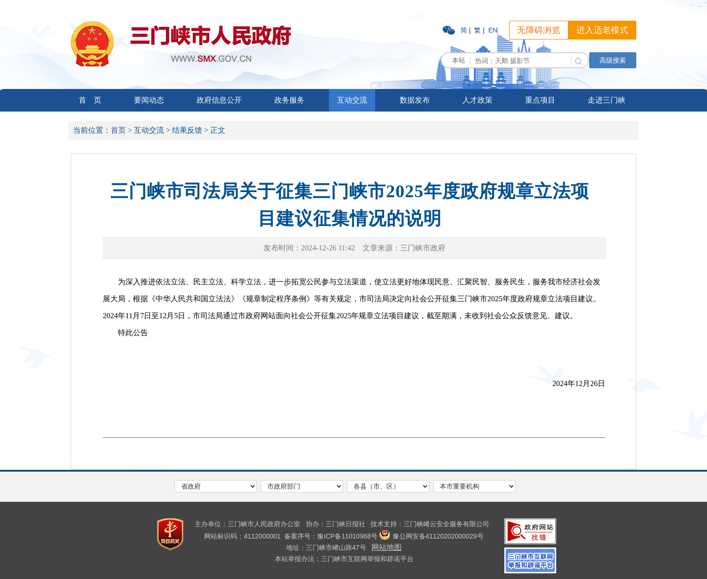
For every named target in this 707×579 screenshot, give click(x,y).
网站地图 (386, 547)
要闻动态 (149, 100)
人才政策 (477, 100)
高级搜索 (613, 60)
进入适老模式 (602, 30)
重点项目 (540, 100)
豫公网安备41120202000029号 (431, 536)
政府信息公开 (219, 100)
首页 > (121, 130)
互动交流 (352, 100)
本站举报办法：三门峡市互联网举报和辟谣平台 (344, 559)
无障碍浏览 (538, 30)
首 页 (90, 100)
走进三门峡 (606, 100)
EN (492, 30)
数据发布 (415, 100)
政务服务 (289, 100)
